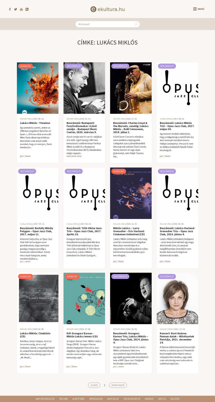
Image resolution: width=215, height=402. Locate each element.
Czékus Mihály (166, 118)
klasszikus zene (74, 156)
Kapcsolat (113, 398)
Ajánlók (25, 66)
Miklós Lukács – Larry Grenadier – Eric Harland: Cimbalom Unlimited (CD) (129, 231)
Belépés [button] (175, 398)
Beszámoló (73, 66)
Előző (94, 385)
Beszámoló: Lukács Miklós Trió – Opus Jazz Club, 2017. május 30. (177, 126)
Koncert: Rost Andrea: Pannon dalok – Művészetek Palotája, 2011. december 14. (177, 338)
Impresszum (96, 398)
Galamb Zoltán (166, 329)
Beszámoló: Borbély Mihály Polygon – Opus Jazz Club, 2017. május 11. (36, 231)
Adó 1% (162, 398)
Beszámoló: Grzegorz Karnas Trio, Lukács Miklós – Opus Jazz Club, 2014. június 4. (130, 338)
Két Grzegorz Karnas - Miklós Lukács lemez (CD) (82, 335)
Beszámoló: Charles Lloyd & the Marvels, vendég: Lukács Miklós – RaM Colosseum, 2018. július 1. (130, 127)
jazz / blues (25, 156)
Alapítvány (78, 398)
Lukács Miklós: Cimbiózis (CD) (35, 335)
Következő (118, 385)
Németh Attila (26, 118)
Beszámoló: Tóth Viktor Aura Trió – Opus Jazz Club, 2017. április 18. (84, 231)
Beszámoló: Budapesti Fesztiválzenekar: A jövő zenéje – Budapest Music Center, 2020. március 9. (82, 127)
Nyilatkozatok (132, 398)
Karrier (149, 398)
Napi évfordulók (45, 398)
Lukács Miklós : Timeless (35, 123)
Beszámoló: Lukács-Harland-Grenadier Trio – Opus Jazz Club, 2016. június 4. (177, 231)
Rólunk (63, 398)
